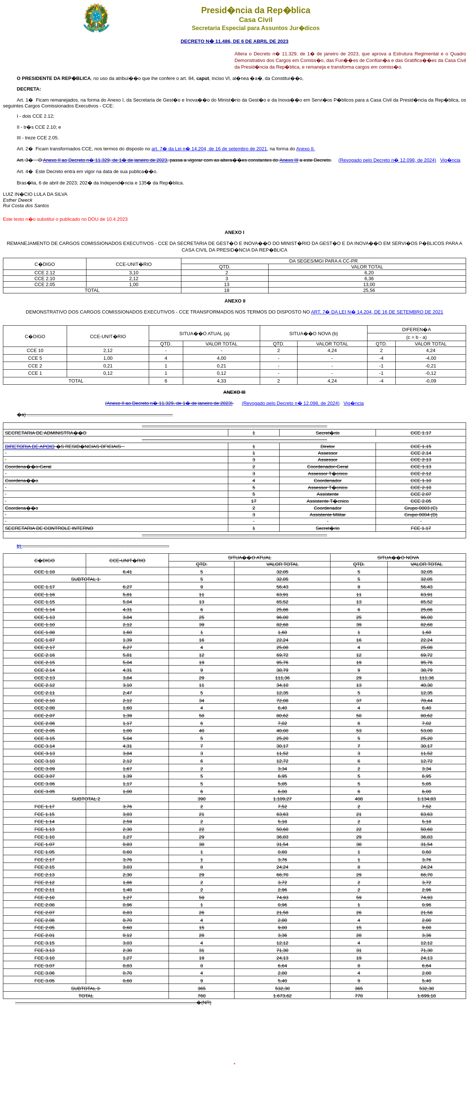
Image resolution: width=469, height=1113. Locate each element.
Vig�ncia (450, 160)
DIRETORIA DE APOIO (30, 446)
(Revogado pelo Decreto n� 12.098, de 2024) (387, 160)
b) (19, 546)
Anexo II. (305, 148)
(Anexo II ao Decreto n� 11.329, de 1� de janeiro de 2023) (169, 403)
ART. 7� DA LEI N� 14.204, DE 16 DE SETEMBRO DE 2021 (377, 312)
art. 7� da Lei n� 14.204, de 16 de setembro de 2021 (209, 148)
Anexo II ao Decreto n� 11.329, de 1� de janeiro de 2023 (105, 160)
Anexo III (289, 160)
